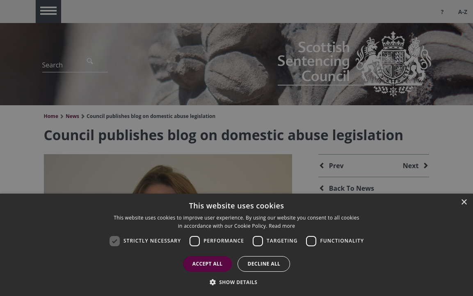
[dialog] (236, 245)
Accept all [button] (207, 263)
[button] (237, 282)
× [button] (464, 202)
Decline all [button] (263, 263)
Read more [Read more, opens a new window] (282, 225)
